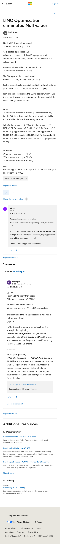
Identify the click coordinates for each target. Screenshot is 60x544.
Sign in (55, 3)
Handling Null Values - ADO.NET (16, 448)
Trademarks (28, 536)
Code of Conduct (12, 536)
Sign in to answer (10, 413)
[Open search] (48, 3)
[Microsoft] (30, 3)
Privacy (20, 532)
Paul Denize (13, 32)
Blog (38, 528)
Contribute (9, 532)
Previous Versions (26, 528)
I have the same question (13, 199)
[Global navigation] (2, 3)
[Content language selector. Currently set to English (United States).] (17, 516)
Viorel (12, 208)
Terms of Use (33, 532)
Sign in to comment (11, 257)
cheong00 (16, 281)
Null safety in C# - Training (14, 487)
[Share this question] (54, 13)
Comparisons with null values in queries (19, 437)
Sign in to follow (10, 185)
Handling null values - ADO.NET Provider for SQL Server (26, 462)
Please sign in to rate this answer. (22, 384)
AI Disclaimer (10, 528)
